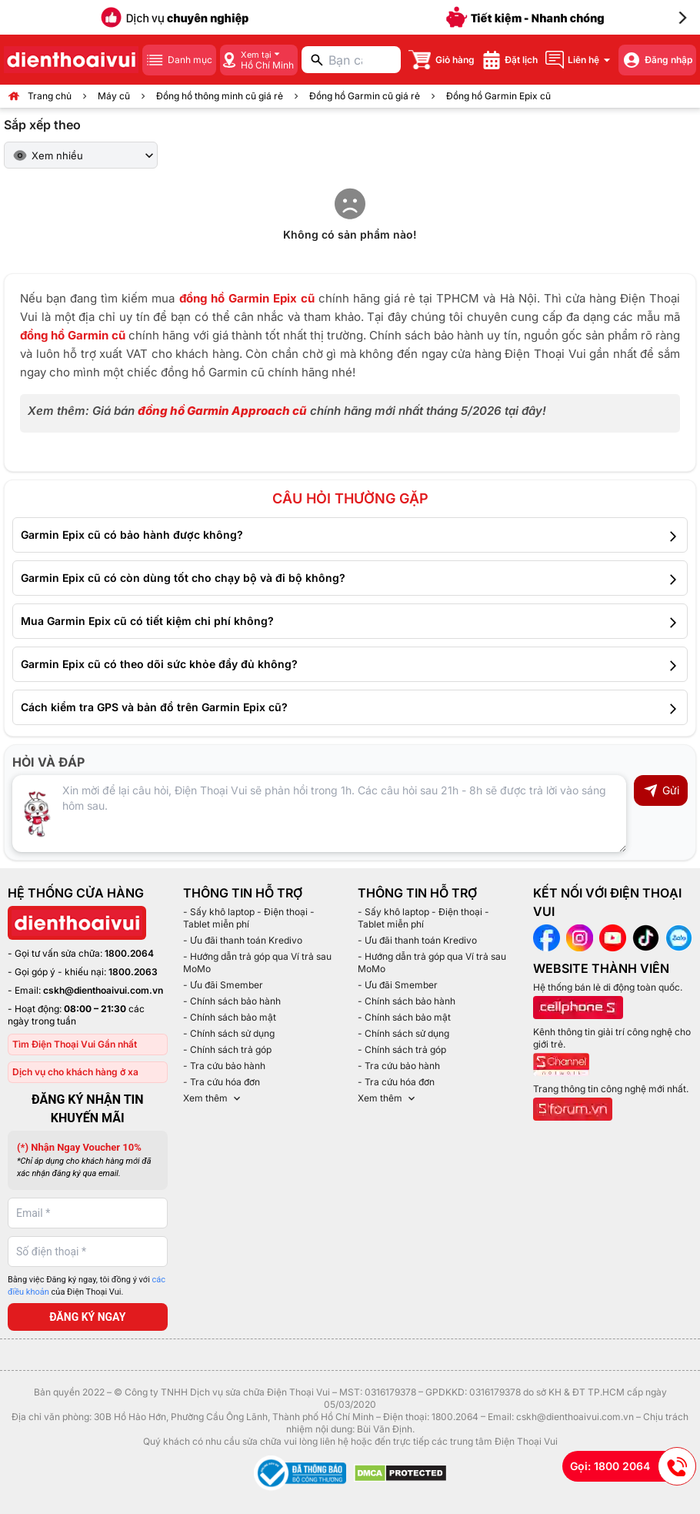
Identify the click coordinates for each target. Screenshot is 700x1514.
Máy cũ (114, 96)
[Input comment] (319, 813)
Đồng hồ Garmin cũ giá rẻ (364, 96)
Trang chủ (50, 96)
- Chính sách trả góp (227, 1049)
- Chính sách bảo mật (229, 1017)
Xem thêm (213, 1098)
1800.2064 (129, 953)
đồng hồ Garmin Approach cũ (222, 410)
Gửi (661, 790)
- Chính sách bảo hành (232, 1001)
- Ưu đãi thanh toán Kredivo (242, 940)
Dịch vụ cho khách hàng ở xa (75, 1072)
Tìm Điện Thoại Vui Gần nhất (74, 1044)
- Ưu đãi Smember (223, 985)
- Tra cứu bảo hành (224, 1065)
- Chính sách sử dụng (229, 1033)
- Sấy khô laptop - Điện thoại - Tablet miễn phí (249, 918)
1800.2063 (133, 972)
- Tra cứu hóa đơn (221, 1082)
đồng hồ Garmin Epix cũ (247, 298)
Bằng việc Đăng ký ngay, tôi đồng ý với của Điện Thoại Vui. (86, 1286)
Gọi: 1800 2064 (633, 1466)
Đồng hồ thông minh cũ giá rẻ (219, 96)
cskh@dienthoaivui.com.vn (103, 990)
